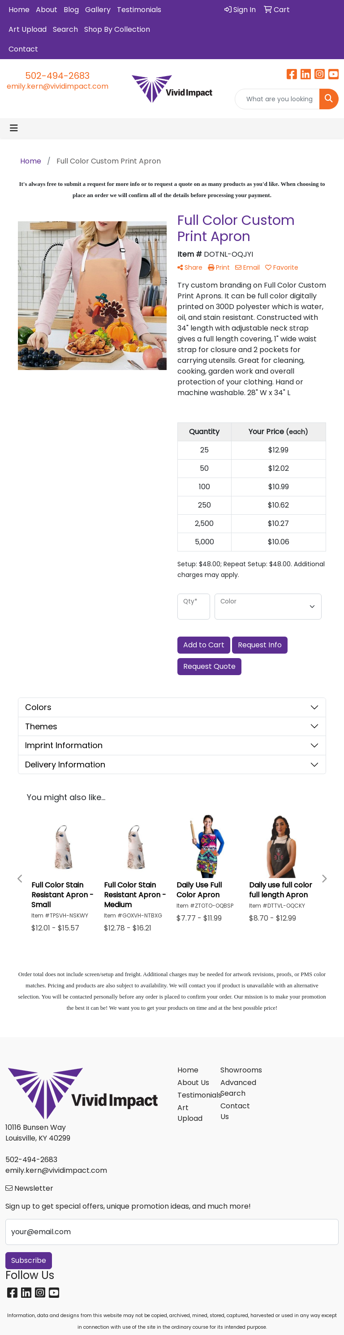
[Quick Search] (277, 99)
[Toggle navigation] (13, 128)
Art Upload (28, 29)
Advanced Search (236, 1087)
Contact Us (235, 1111)
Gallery (98, 9)
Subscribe (28, 1260)
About (46, 9)
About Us (193, 1082)
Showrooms (236, 1070)
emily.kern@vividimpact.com (57, 86)
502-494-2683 (57, 75)
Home (19, 9)
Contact (23, 49)
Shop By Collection (117, 29)
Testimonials (139, 9)
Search (65, 29)
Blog (71, 9)
